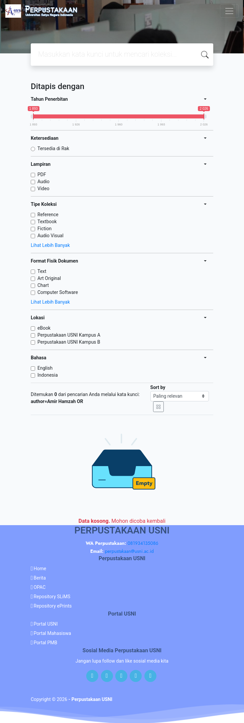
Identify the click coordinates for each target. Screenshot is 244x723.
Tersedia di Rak (53, 148)
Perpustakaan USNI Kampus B (68, 342)
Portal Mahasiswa (52, 633)
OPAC (40, 587)
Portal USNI (46, 624)
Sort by (157, 387)
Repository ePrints (53, 606)
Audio (43, 181)
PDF (41, 174)
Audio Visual (50, 235)
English (44, 368)
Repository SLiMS (52, 596)
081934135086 (142, 543)
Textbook (47, 221)
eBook (43, 328)
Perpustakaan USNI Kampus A (68, 335)
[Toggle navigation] (229, 11)
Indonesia (47, 375)
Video (43, 188)
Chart (43, 285)
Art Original (49, 278)
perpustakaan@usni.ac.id (129, 551)
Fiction (44, 228)
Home (40, 568)
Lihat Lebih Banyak (50, 245)
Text (41, 271)
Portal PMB (45, 642)
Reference (47, 214)
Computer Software (57, 292)
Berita (40, 578)
